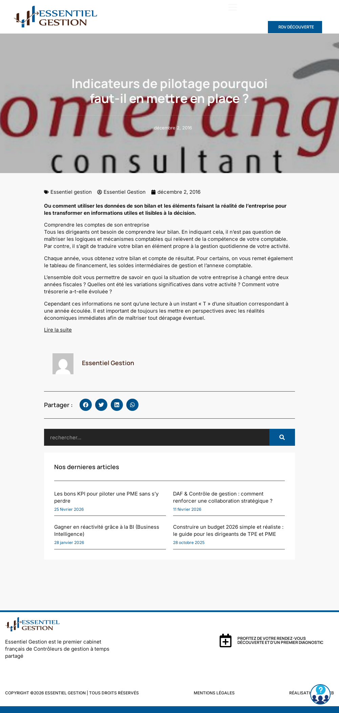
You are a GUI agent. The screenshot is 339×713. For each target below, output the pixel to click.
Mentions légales (214, 692)
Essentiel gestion (71, 192)
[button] (233, 7)
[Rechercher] (282, 437)
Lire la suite (58, 330)
